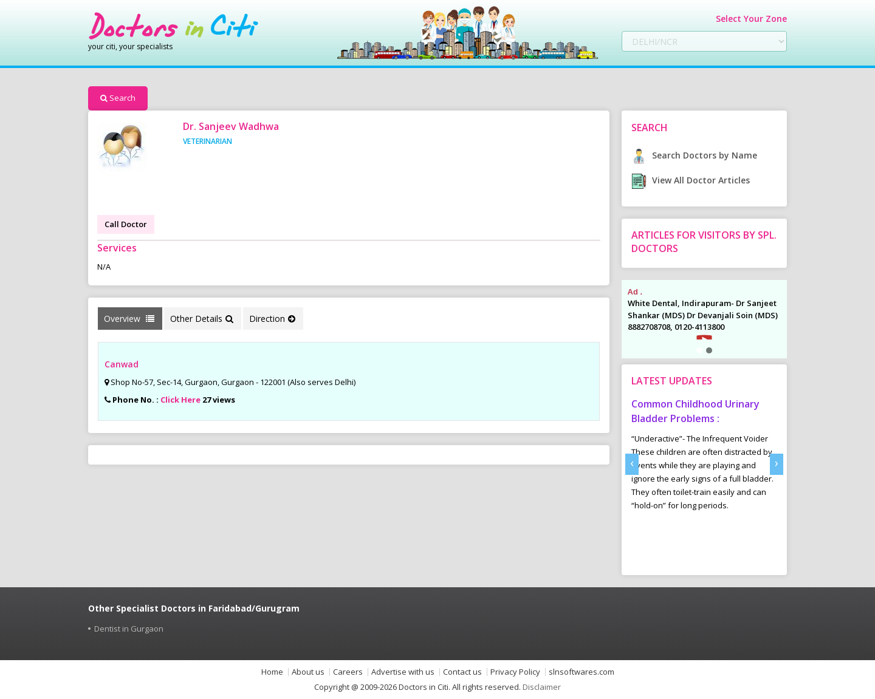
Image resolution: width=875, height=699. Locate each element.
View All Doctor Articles (690, 180)
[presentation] (632, 464)
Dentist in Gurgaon (128, 628)
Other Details (201, 318)
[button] (699, 350)
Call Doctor (126, 224)
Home (272, 672)
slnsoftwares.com (581, 672)
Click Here (180, 399)
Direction (272, 318)
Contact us (462, 672)
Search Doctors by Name (694, 155)
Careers (348, 672)
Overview (129, 318)
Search (118, 97)
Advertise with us (402, 672)
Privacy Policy (515, 672)
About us (308, 672)
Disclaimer (542, 686)
